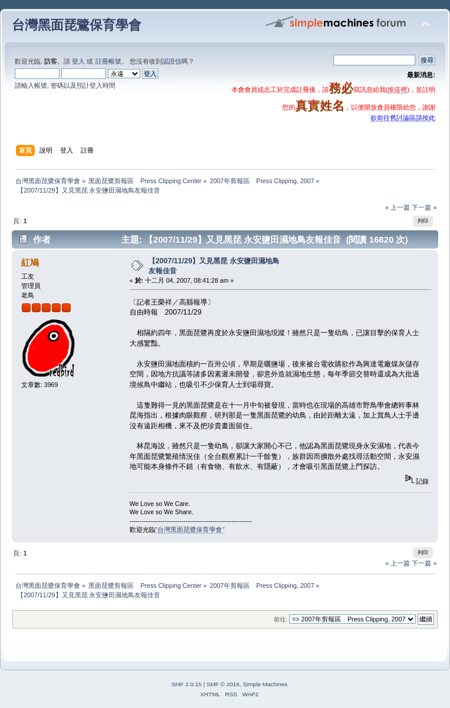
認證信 (171, 61)
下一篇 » (424, 207)
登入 (78, 61)
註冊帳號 (108, 61)
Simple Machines (265, 684)
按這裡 (397, 89)
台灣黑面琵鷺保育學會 (76, 25)
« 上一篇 (397, 207)
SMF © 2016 (223, 684)
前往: (280, 619)
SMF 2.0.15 (186, 684)
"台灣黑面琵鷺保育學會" (190, 529)
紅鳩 (30, 262)
